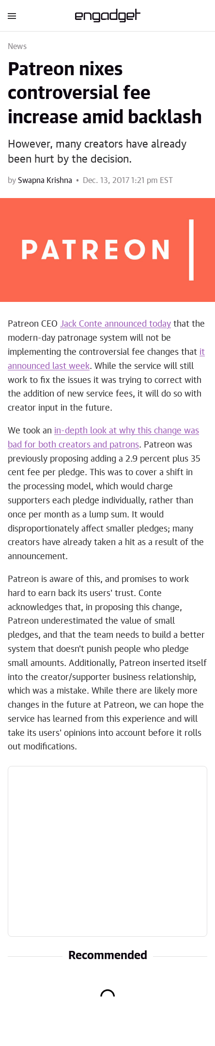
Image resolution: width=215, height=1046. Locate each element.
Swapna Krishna (45, 180)
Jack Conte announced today (115, 324)
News (17, 46)
